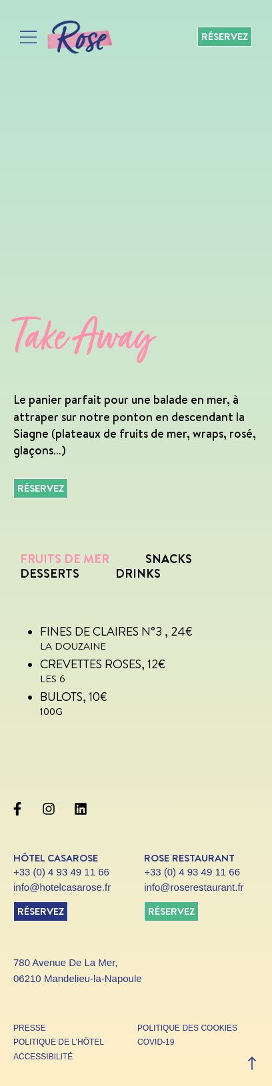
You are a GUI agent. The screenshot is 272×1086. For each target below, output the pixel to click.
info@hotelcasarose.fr (62, 887)
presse (29, 1028)
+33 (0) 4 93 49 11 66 (61, 871)
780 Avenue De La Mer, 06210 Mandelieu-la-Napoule (77, 970)
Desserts (49, 573)
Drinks (138, 573)
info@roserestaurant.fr (193, 887)
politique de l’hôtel (58, 1042)
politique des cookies (187, 1028)
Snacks (168, 558)
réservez (40, 911)
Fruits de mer (64, 558)
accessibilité (43, 1056)
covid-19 (155, 1042)
